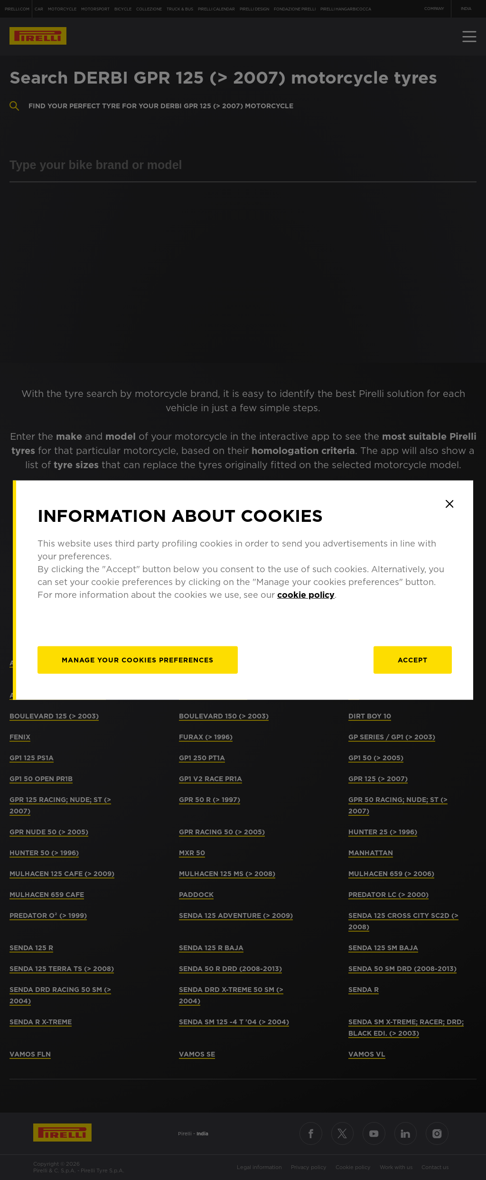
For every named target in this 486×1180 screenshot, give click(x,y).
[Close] (449, 503)
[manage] (137, 660)
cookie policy (306, 595)
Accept (413, 660)
